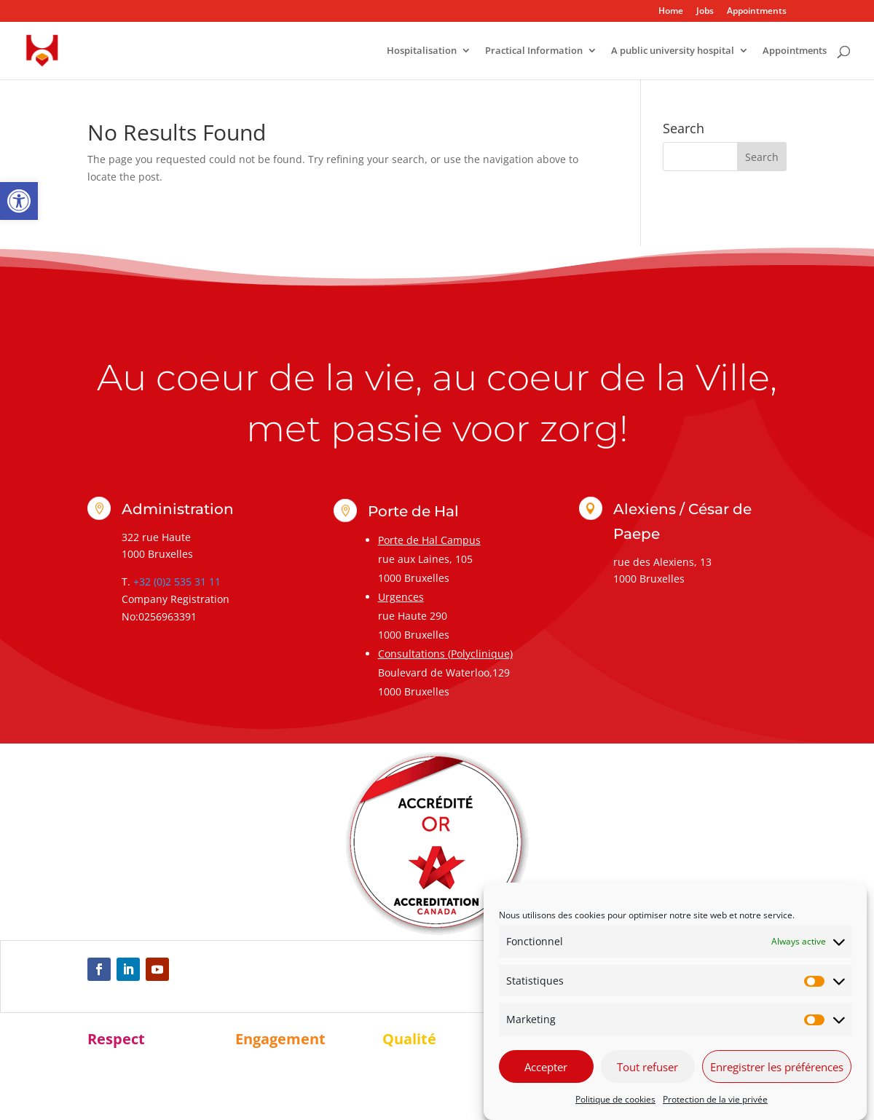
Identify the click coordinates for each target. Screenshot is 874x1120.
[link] (19, 201)
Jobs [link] (705, 12)
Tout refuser (647, 1067)
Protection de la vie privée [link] (715, 1099)
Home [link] (670, 12)
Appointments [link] (757, 12)
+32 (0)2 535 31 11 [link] (177, 581)
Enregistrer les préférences (776, 1067)
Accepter (545, 1067)
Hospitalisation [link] (422, 51)
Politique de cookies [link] (615, 1099)
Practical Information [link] (534, 51)
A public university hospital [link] (672, 51)
